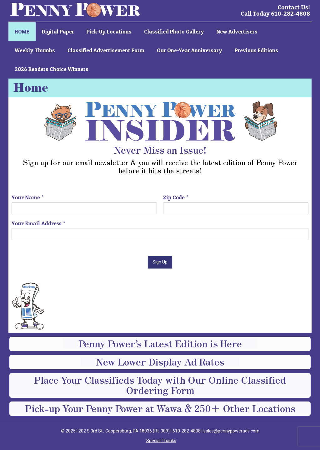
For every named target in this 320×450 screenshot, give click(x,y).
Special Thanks (161, 440)
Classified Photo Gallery (174, 31)
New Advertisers (237, 31)
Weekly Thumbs (35, 50)
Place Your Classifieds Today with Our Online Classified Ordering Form (160, 385)
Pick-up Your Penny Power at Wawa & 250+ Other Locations (160, 408)
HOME (22, 31)
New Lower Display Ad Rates (160, 361)
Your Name (28, 198)
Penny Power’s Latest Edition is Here (160, 343)
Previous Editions (256, 50)
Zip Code (176, 198)
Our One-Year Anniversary (189, 50)
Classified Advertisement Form (106, 50)
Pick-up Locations (109, 31)
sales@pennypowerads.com (231, 430)
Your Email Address (39, 224)
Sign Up (160, 261)
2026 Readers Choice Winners (51, 69)
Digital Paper (58, 31)
